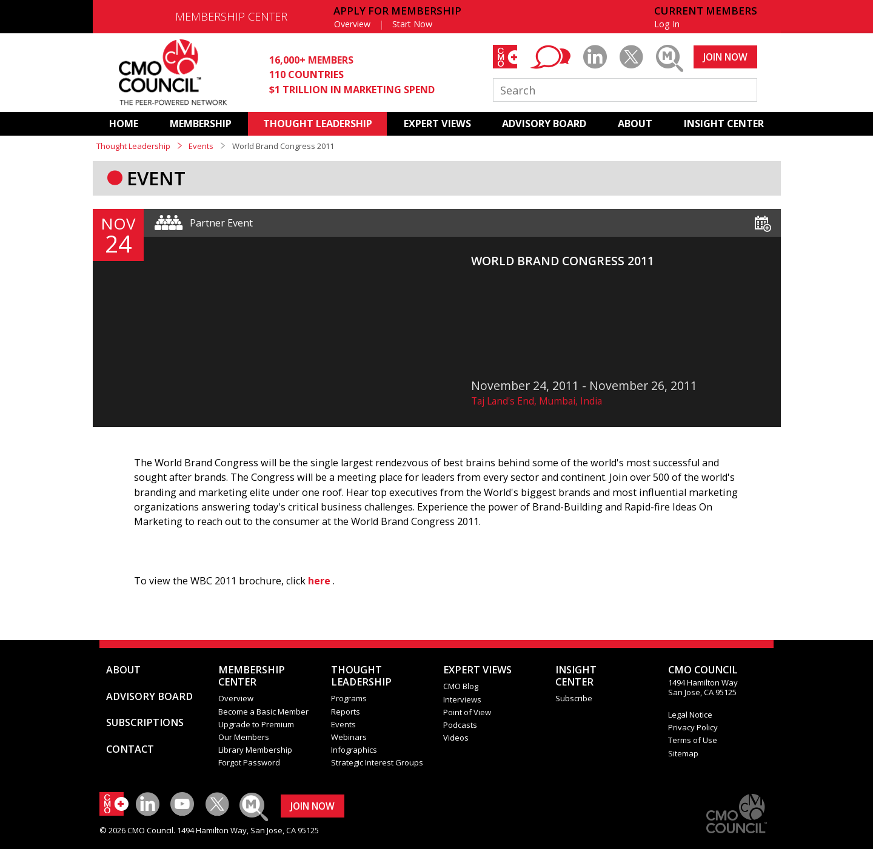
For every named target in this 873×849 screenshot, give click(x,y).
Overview (352, 24)
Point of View (467, 712)
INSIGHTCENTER (576, 676)
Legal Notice (690, 714)
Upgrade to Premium (256, 724)
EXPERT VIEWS (437, 123)
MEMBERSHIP (201, 123)
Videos (456, 737)
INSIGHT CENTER (724, 123)
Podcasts (460, 724)
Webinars (349, 737)
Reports (345, 711)
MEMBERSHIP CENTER (231, 16)
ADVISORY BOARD (544, 123)
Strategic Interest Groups (377, 762)
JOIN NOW (725, 57)
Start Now (412, 24)
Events (201, 145)
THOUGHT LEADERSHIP (317, 123)
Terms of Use (692, 740)
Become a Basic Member (263, 711)
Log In (667, 24)
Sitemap (683, 753)
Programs (349, 698)
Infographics (354, 749)
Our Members (243, 737)
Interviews (462, 699)
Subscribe (573, 698)
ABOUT (635, 123)
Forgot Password (249, 762)
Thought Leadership (133, 145)
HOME (123, 123)
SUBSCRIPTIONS (145, 722)
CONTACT (130, 749)
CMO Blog (460, 686)
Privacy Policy (693, 727)
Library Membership (255, 749)
